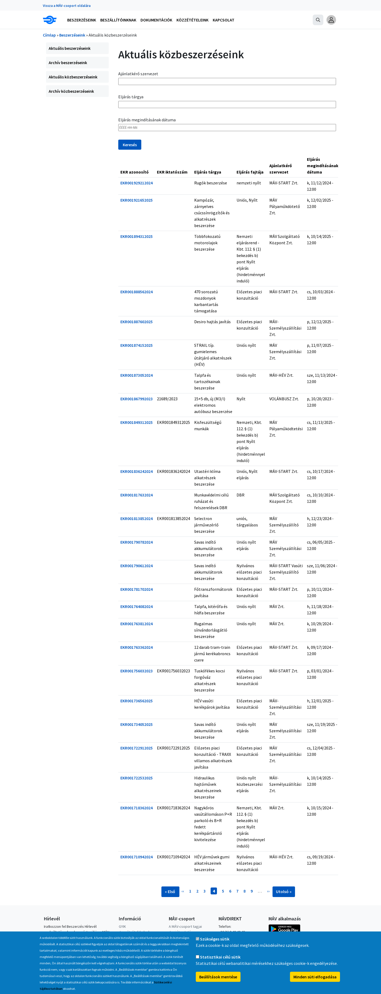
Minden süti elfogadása (315, 981)
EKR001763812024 (136, 623)
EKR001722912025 (136, 748)
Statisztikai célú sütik (220, 962)
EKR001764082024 (136, 606)
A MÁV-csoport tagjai (185, 926)
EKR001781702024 (136, 589)
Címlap (49, 35)
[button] (331, 20)
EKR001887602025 (136, 321)
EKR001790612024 (136, 565)
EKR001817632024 (136, 495)
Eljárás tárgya (130, 96)
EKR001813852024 (136, 518)
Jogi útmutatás (181, 932)
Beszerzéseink (72, 35)
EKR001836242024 (136, 471)
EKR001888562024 (136, 291)
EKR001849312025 (136, 422)
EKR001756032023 (136, 670)
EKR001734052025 (136, 724)
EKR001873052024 (136, 375)
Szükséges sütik (214, 944)
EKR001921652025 (136, 200)
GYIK (122, 926)
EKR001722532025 (136, 777)
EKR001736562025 (136, 700)
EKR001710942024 (136, 856)
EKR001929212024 (136, 182)
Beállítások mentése (218, 981)
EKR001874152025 (136, 345)
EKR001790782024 (136, 542)
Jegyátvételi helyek (134, 932)
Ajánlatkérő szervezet (138, 73)
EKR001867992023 (136, 398)
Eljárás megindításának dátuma (147, 119)
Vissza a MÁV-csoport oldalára (66, 5)
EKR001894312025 (136, 236)
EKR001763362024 (136, 647)
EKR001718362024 (136, 807)
